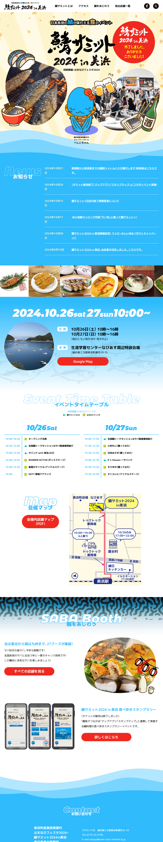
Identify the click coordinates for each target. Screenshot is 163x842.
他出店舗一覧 (122, 6)
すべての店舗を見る (29, 671)
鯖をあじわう (101, 6)
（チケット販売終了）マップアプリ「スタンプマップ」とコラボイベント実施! (114, 184)
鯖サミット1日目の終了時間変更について (95, 201)
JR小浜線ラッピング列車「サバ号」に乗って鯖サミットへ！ (104, 217)
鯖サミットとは (64, 6)
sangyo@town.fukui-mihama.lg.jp (108, 839)
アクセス (83, 6)
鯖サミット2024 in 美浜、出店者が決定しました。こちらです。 (107, 249)
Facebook (147, 6)
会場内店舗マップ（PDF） (40, 521)
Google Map (83, 361)
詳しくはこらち (106, 737)
